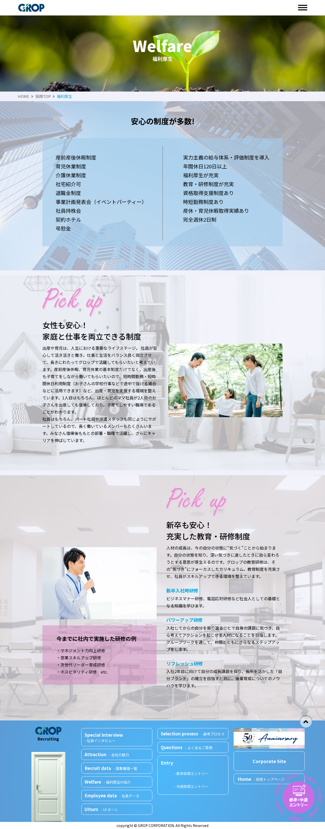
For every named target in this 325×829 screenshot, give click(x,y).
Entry (168, 762)
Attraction (108, 756)
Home (261, 778)
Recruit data (112, 769)
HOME (23, 96)
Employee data (113, 795)
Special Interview (118, 739)
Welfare (108, 782)
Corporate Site (269, 761)
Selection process (194, 733)
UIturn (102, 809)
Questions (187, 746)
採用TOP (43, 96)
